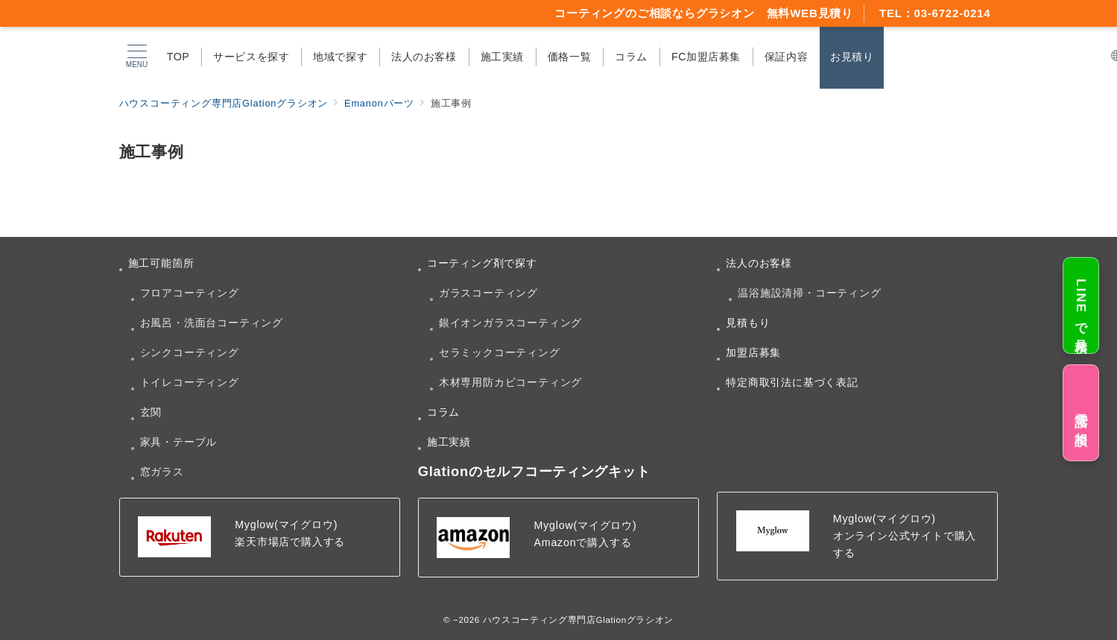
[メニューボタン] (136, 57)
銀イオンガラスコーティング (510, 323)
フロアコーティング (189, 293)
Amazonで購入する (582, 542)
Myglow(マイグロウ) (286, 524)
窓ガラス (162, 472)
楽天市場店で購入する (290, 542)
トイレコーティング (189, 382)
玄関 (151, 412)
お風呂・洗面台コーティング (211, 323)
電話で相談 (1081, 412)
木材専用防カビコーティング (510, 382)
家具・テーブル (179, 442)
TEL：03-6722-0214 (935, 13)
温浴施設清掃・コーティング (809, 293)
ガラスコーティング (488, 293)
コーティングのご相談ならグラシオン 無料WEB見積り (703, 13)
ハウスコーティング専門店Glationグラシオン (578, 619)
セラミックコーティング (499, 352)
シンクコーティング (189, 352)
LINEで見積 (1081, 305)
